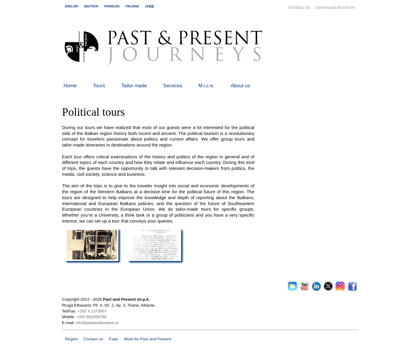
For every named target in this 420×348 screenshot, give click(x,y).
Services (172, 85)
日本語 (149, 6)
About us (240, 85)
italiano (132, 6)
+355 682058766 (91, 317)
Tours (99, 85)
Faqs (113, 339)
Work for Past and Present (147, 339)
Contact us (299, 7)
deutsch (91, 6)
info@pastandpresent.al (97, 322)
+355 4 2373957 (92, 311)
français (112, 6)
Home (70, 85)
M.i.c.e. (206, 85)
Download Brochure (335, 7)
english (71, 6)
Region (71, 339)
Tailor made (134, 85)
